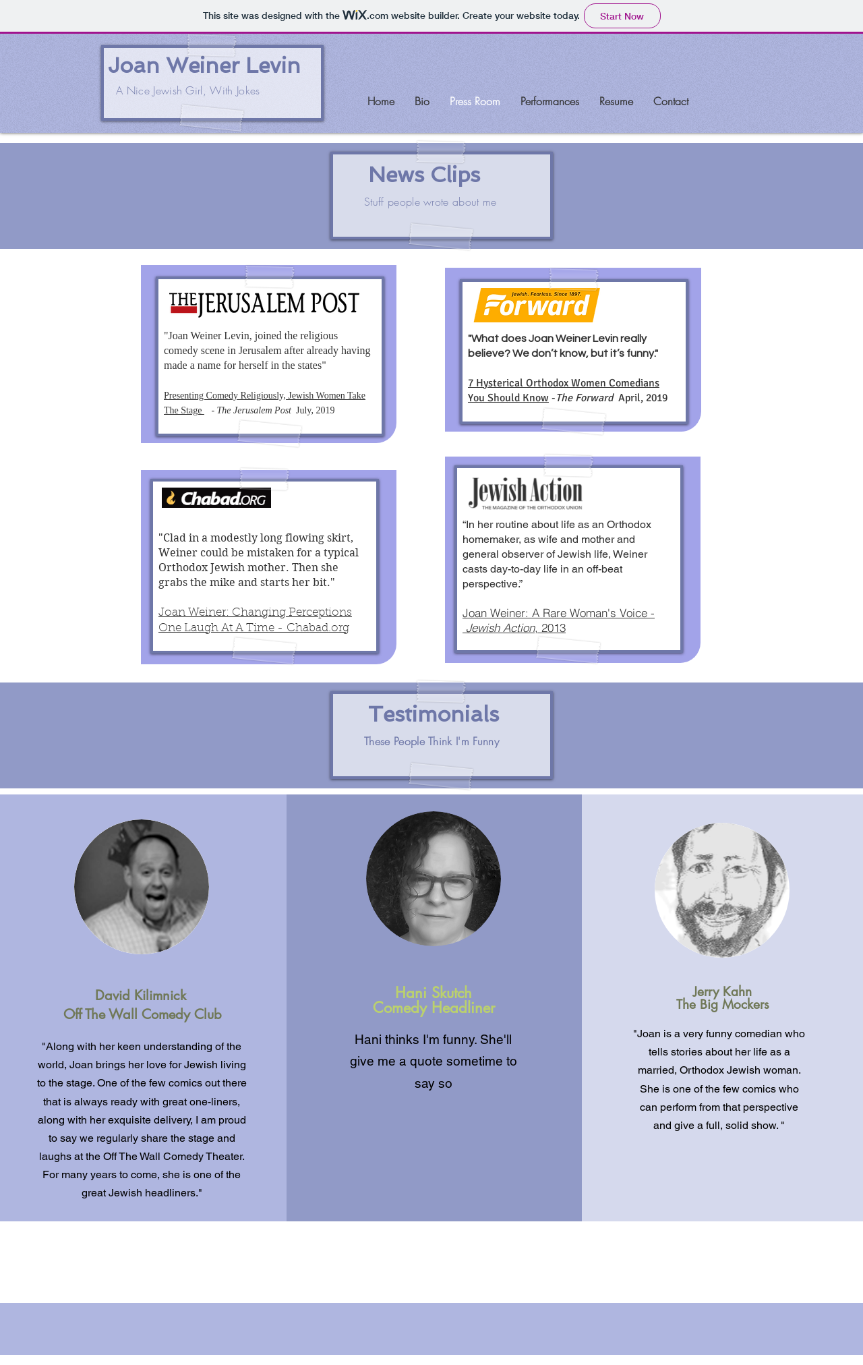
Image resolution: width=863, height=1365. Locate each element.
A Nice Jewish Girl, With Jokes (188, 90)
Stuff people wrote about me (430, 201)
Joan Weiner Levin (204, 65)
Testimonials (433, 714)
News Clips (424, 174)
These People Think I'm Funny (431, 741)
